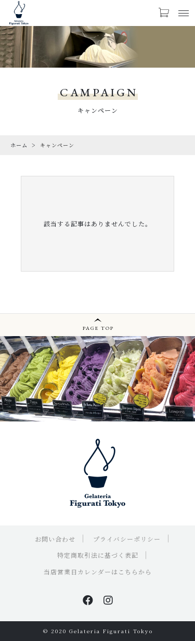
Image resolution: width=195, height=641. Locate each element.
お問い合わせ (55, 538)
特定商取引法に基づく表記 (97, 554)
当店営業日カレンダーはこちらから (98, 571)
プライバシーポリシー (127, 538)
